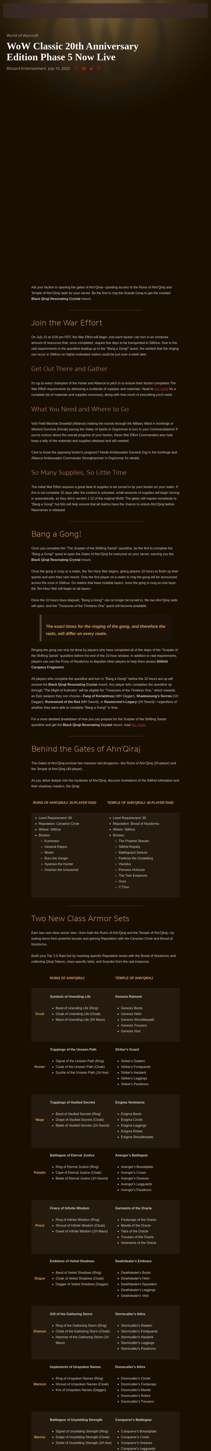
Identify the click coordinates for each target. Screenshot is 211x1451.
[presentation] (15, 10)
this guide (161, 195)
